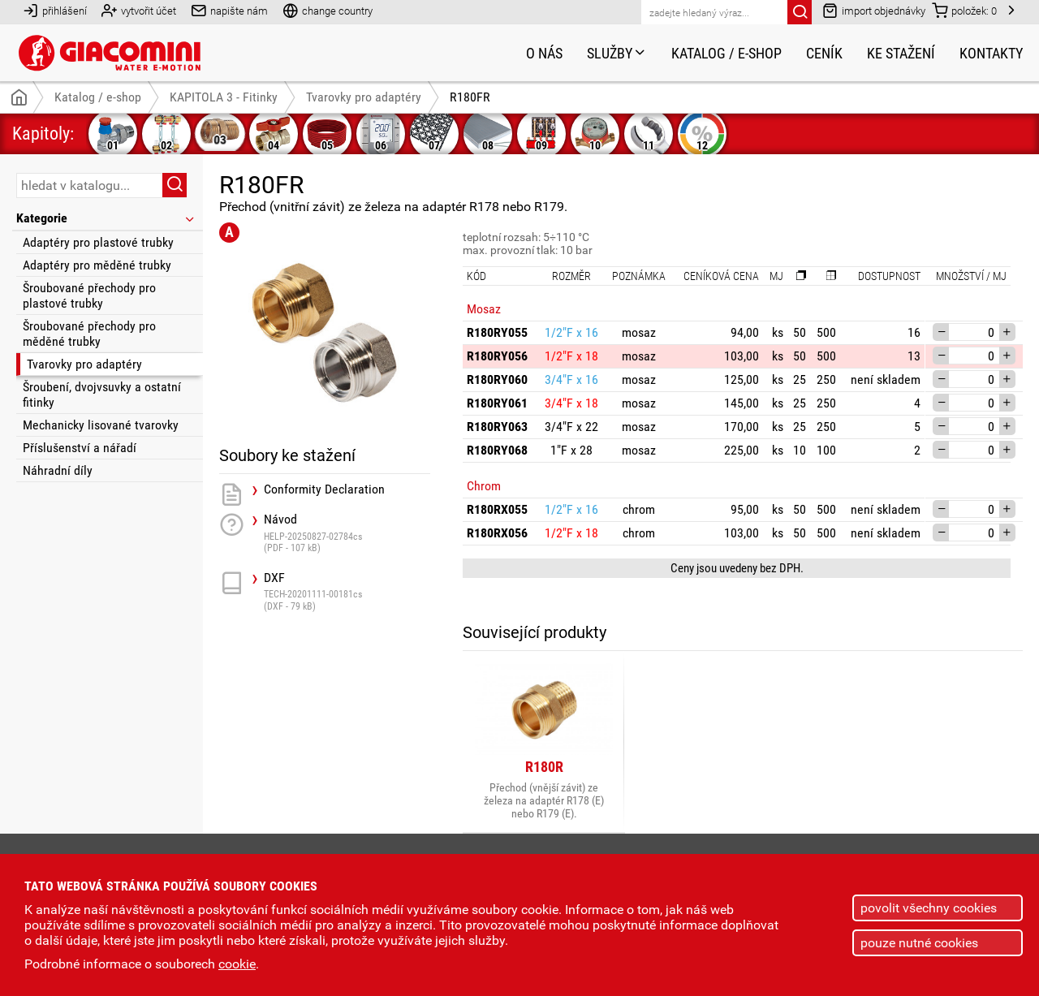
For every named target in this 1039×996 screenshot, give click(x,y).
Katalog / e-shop (726, 53)
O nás (544, 53)
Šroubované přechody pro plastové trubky (89, 295)
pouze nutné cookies (919, 943)
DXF (347, 591)
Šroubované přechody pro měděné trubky (89, 333)
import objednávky (873, 10)
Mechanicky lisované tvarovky (101, 425)
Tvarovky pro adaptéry (84, 364)
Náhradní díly (58, 470)
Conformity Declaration (324, 489)
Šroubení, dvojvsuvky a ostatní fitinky (102, 394)
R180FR (470, 97)
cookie (237, 964)
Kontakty (991, 53)
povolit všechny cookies (928, 908)
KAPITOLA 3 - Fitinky (224, 97)
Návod (347, 533)
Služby (617, 53)
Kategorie (106, 218)
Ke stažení (901, 53)
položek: (964, 10)
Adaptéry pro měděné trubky (97, 265)
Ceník (824, 53)
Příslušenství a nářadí (79, 447)
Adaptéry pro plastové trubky (98, 242)
